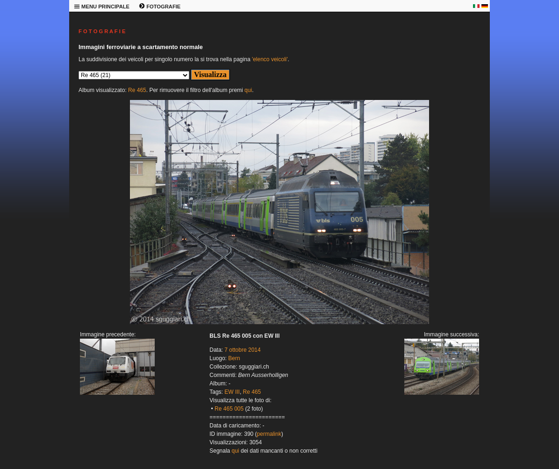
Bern (234, 358)
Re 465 (137, 90)
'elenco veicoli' (270, 59)
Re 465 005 (229, 408)
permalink (269, 434)
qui (248, 90)
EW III (232, 392)
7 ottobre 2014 (242, 350)
